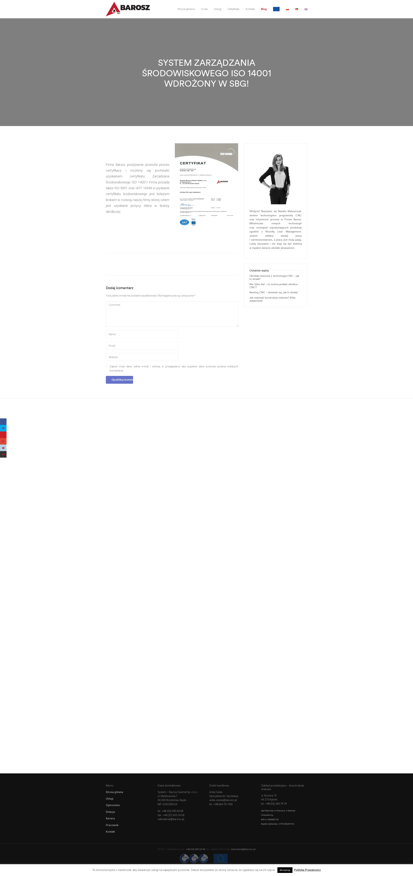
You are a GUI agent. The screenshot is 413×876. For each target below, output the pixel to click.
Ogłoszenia (113, 805)
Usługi (217, 9)
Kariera (110, 818)
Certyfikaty (233, 9)
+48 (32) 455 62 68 (172, 811)
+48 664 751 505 (223, 804)
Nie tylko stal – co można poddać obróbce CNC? (273, 286)
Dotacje (110, 811)
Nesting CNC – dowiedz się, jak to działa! (273, 292)
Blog (264, 9)
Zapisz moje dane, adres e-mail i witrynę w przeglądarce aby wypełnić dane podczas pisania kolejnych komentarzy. (174, 368)
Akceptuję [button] (285, 870)
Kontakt (250, 9)
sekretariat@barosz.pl (171, 819)
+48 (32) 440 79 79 (276, 803)
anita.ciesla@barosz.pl (223, 800)
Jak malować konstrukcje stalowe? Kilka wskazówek (272, 299)
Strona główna (186, 9)
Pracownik (112, 825)
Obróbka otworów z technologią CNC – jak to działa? (274, 277)
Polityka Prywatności (307, 870)
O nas (204, 9)
